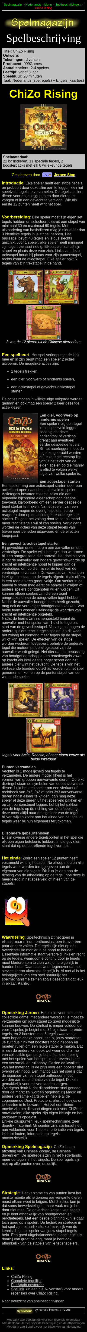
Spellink (17, 1289)
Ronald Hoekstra (50, 1309)
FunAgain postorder (27, 1285)
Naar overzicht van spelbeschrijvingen (33, 1301)
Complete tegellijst (26, 1281)
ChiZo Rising (21, 1277)
